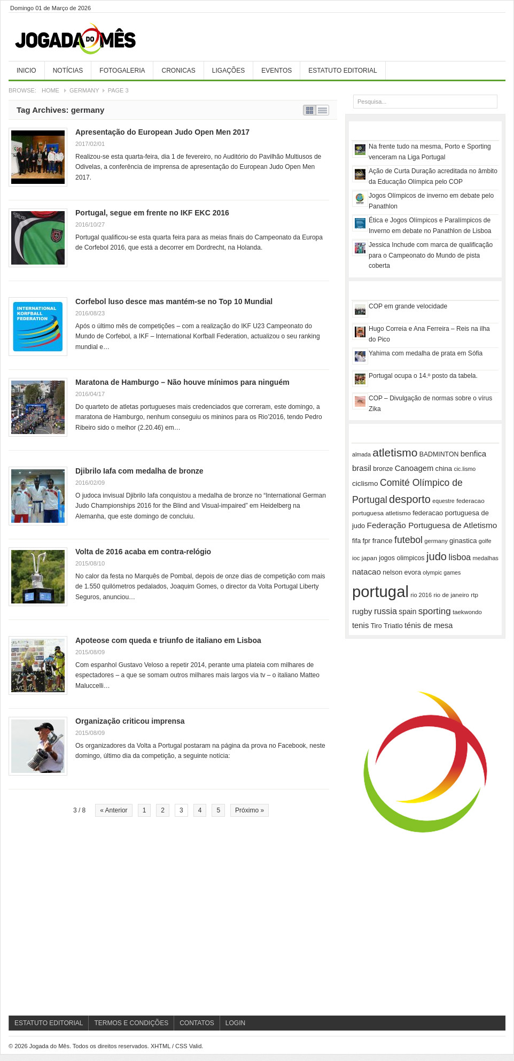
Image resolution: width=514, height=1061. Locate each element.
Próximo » (249, 810)
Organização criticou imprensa (130, 721)
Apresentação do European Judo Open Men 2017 (162, 132)
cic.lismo (465, 469)
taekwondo (467, 612)
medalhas (486, 558)
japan (369, 558)
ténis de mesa (428, 625)
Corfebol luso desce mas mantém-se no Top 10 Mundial (173, 301)
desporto (410, 499)
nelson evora (402, 572)
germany (435, 541)
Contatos (197, 1023)
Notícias (68, 70)
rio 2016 (421, 595)
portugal (380, 591)
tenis (360, 625)
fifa (356, 541)
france (382, 541)
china (443, 468)
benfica (473, 453)
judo (436, 556)
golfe (485, 541)
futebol (408, 540)
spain (407, 611)
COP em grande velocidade (408, 306)
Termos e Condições (131, 1023)
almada (361, 454)
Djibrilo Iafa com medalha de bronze (139, 471)
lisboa (459, 557)
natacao (366, 571)
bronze (383, 469)
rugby (362, 611)
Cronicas (178, 70)
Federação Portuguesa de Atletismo (432, 525)
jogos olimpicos (401, 558)
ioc (356, 558)
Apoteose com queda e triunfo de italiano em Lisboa (168, 640)
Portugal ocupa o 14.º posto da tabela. (423, 376)
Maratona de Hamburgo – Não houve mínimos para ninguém (182, 382)
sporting (434, 611)
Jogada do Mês (89, 39)
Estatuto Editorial (342, 70)
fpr (367, 541)
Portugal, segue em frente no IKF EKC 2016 (152, 212)
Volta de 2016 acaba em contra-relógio (143, 551)
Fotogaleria (122, 70)
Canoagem (414, 468)
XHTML (160, 1046)
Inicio (26, 70)
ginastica (463, 541)
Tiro (376, 626)
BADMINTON (439, 454)
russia (385, 611)
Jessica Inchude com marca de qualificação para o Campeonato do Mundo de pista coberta (431, 255)
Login (235, 1023)
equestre (443, 501)
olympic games (442, 572)
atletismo (394, 452)
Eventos (276, 70)
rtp (474, 594)
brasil (361, 468)
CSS (181, 1046)
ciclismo (365, 483)
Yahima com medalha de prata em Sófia (425, 353)
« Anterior (113, 810)
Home (50, 90)
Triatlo (393, 626)
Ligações (228, 70)
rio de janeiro (451, 595)
